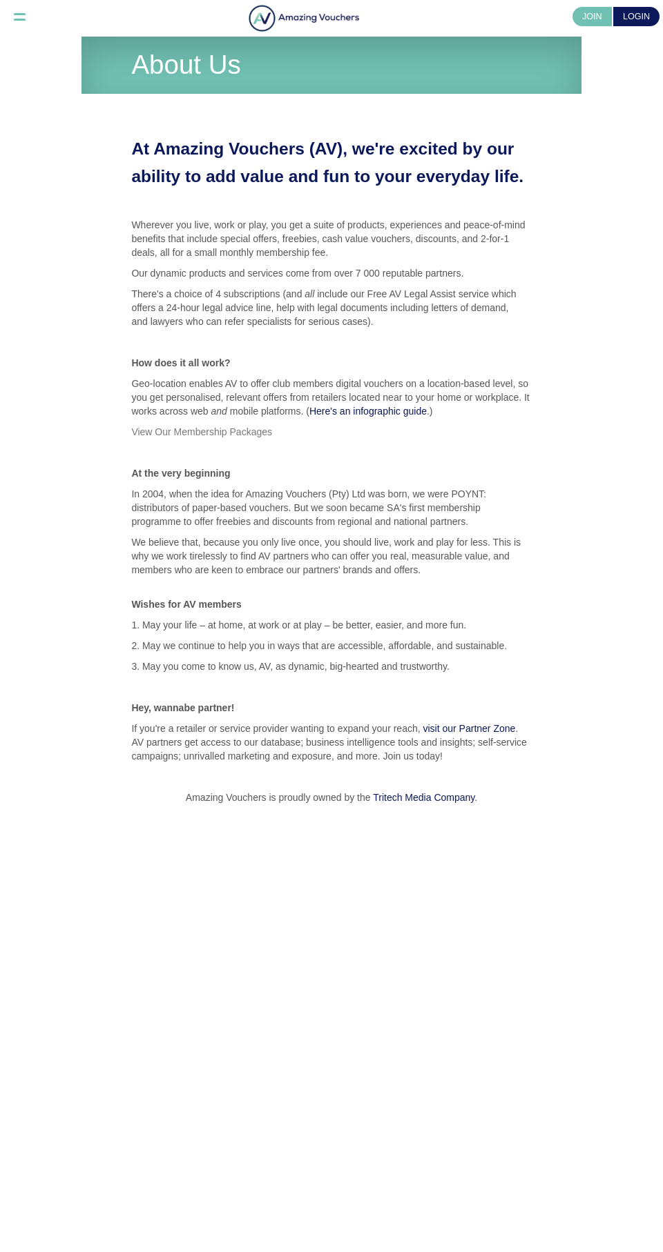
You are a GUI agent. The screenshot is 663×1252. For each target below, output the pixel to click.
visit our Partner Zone (469, 728)
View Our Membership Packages (201, 431)
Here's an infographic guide (368, 411)
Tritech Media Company (423, 797)
